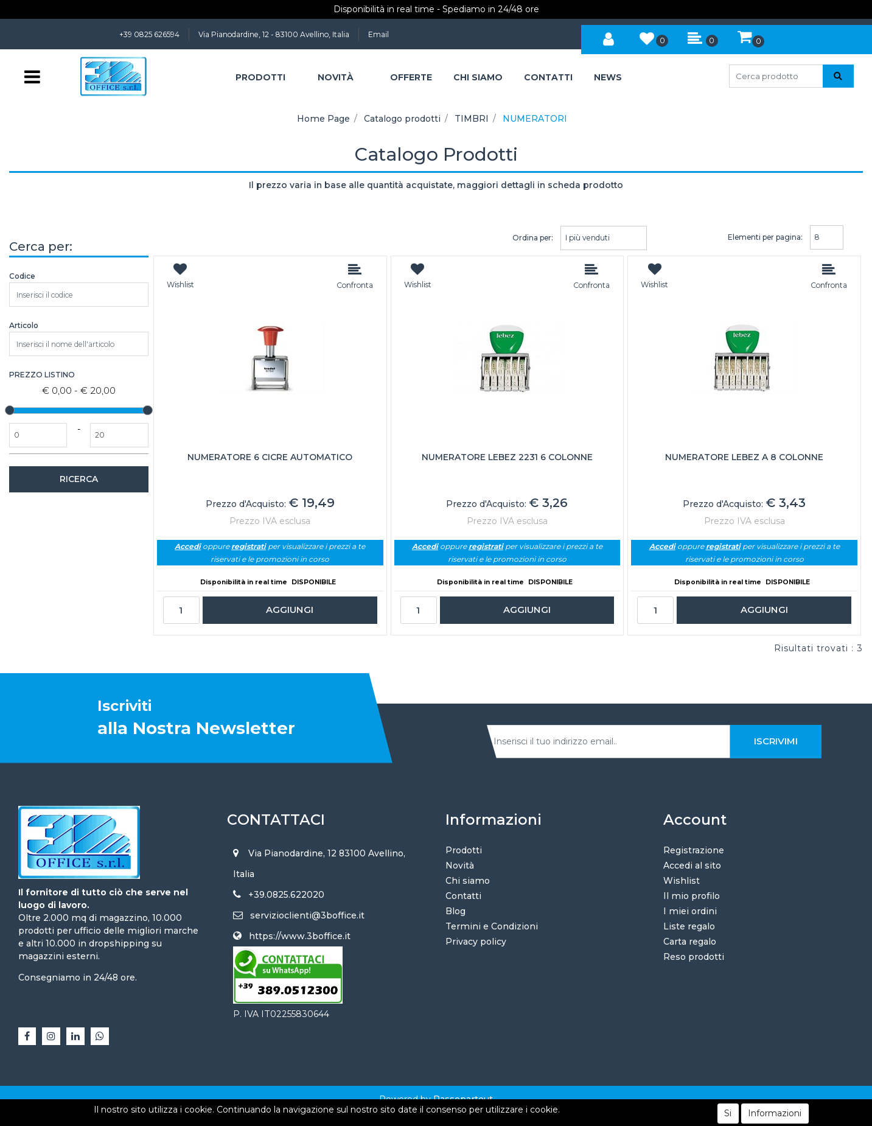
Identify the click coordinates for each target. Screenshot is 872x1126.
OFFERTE (411, 77)
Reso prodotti (693, 956)
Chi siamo (467, 880)
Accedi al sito (692, 865)
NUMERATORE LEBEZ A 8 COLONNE (744, 457)
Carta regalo (689, 941)
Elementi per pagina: (765, 237)
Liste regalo (689, 926)
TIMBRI (472, 118)
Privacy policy (475, 941)
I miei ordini (690, 911)
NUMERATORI (535, 118)
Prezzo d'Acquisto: (246, 503)
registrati (248, 546)
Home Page (323, 118)
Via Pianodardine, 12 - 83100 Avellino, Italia (273, 34)
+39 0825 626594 (149, 34)
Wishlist (681, 880)
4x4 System (390, 1112)
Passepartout (463, 1099)
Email (378, 34)
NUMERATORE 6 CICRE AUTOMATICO (269, 457)
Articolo (23, 325)
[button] (608, 37)
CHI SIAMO (478, 77)
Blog (455, 911)
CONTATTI (548, 77)
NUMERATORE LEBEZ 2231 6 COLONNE (507, 457)
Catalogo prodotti (402, 118)
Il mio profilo (691, 895)
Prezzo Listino (42, 374)
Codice (22, 276)
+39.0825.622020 (286, 894)
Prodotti (463, 850)
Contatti (463, 895)
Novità (459, 865)
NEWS (608, 77)
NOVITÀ (336, 77)
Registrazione (693, 850)
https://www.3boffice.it (300, 936)
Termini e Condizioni (491, 926)
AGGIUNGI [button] (289, 609)
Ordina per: (532, 237)
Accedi (188, 546)
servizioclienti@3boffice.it (307, 915)
